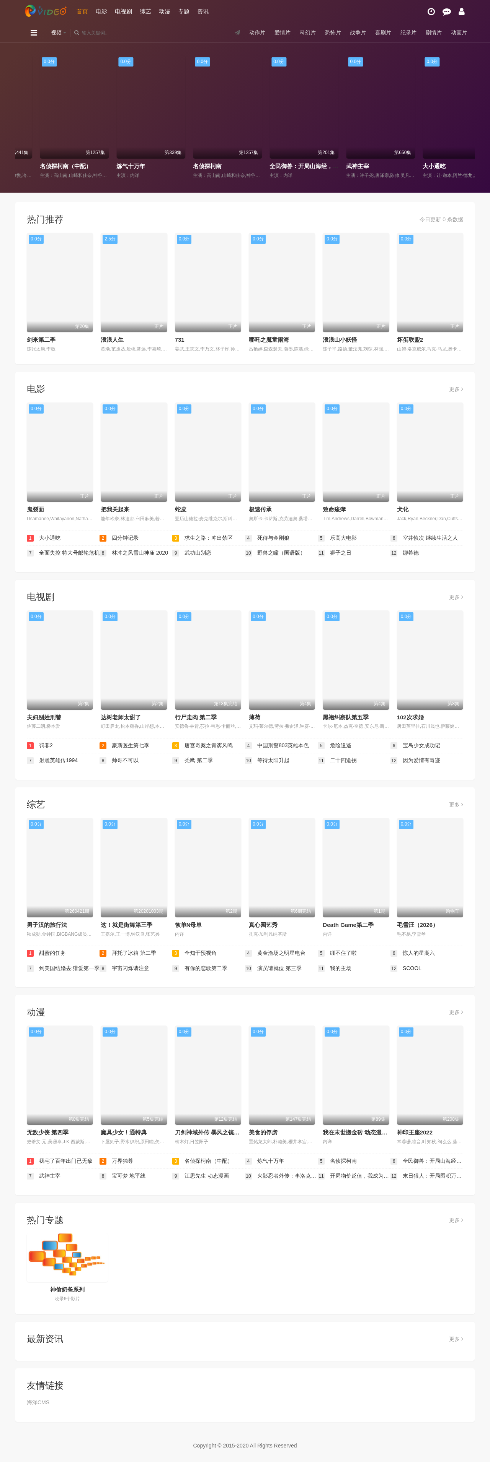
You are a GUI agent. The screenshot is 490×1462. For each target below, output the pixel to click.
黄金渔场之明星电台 (275, 953)
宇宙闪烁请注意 (124, 968)
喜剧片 (383, 32)
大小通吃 (43, 538)
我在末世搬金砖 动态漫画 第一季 (364, 1132)
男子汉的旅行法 (47, 925)
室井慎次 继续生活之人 (424, 538)
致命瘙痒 (334, 509)
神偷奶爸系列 (67, 1289)
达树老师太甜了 (121, 717)
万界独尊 (30, 166)
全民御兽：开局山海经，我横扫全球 (371, 166)
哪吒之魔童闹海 (269, 339)
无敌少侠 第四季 (48, 1132)
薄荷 (254, 717)
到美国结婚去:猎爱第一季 (63, 968)
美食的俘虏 (263, 1132)
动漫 (164, 11)
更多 (456, 389)
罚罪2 (40, 745)
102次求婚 (410, 717)
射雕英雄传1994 (52, 760)
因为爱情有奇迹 (415, 760)
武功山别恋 (191, 553)
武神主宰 (413, 166)
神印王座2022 (415, 1132)
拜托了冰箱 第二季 (128, 953)
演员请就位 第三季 (273, 968)
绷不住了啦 (337, 953)
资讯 (203, 11)
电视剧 (123, 11)
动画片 (459, 32)
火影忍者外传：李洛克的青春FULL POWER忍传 (281, 1176)
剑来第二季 (41, 339)
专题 (183, 11)
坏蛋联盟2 (410, 339)
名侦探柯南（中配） (121, 166)
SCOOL (405, 968)
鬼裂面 (35, 509)
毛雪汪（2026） (417, 925)
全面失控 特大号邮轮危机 (63, 553)
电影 (101, 11)
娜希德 (404, 553)
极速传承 (260, 509)
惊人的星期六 (412, 953)
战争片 (358, 32)
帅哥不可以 (119, 760)
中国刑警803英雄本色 (277, 745)
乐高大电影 (337, 538)
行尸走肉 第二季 (196, 717)
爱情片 (282, 32)
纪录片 (408, 32)
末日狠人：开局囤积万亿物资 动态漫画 (426, 1176)
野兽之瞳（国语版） (275, 553)
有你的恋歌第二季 (199, 968)
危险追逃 (334, 745)
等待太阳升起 (267, 760)
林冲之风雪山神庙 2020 (134, 553)
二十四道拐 (337, 760)
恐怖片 (333, 32)
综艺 (145, 11)
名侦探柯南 (263, 166)
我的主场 (334, 968)
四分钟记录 (119, 538)
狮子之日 (334, 553)
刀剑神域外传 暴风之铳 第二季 (214, 1132)
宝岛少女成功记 (415, 745)
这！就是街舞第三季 (126, 925)
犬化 (402, 509)
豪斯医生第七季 (124, 745)
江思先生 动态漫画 (200, 1176)
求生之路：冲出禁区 (202, 538)
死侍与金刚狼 (267, 538)
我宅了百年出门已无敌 (60, 1161)
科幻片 (308, 32)
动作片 (257, 32)
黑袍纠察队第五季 (346, 717)
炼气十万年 (186, 166)
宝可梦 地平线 (122, 1176)
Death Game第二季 (348, 925)
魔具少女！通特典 (124, 1132)
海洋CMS (38, 1402)
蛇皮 (180, 509)
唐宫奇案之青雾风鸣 (202, 745)
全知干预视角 (194, 953)
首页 (82, 11)
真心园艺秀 (263, 925)
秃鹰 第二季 (192, 760)
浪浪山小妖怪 (340, 339)
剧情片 (434, 32)
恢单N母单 (188, 925)
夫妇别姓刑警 (44, 717)
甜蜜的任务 (46, 953)
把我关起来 (115, 509)
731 (180, 339)
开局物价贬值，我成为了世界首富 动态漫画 (354, 1176)
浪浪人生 (112, 339)
